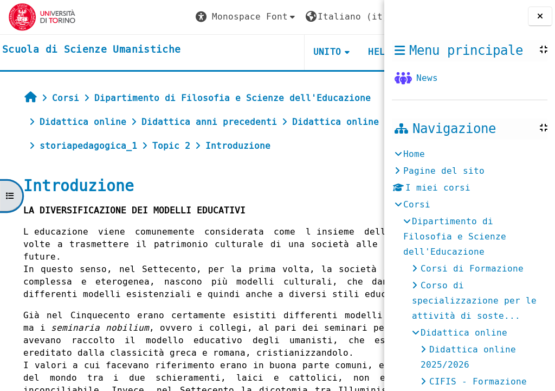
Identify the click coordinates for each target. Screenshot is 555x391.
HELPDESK (317, 52)
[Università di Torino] (42, 16)
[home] (91, 50)
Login (353, 16)
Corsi (416, 204)
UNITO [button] (255, 52)
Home (414, 154)
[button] (174, 17)
